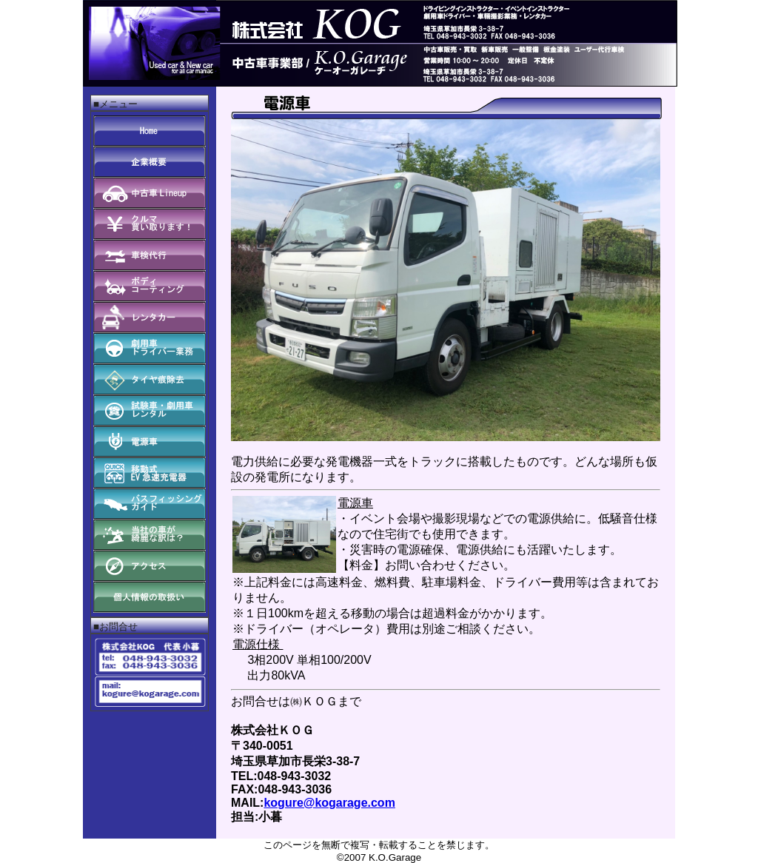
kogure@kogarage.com (329, 802)
